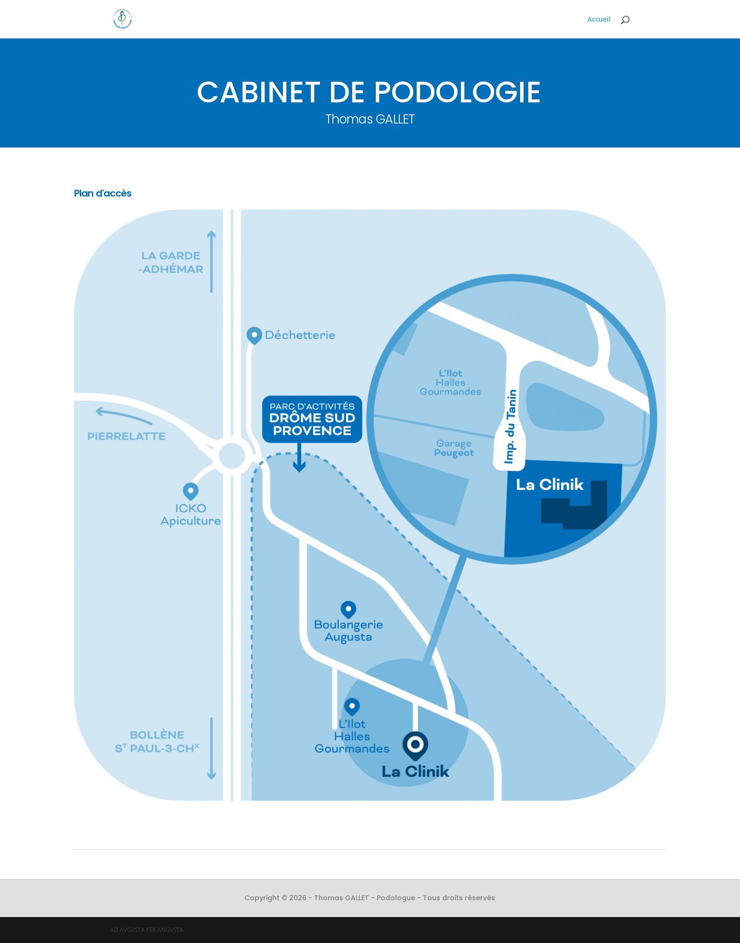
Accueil (599, 20)
